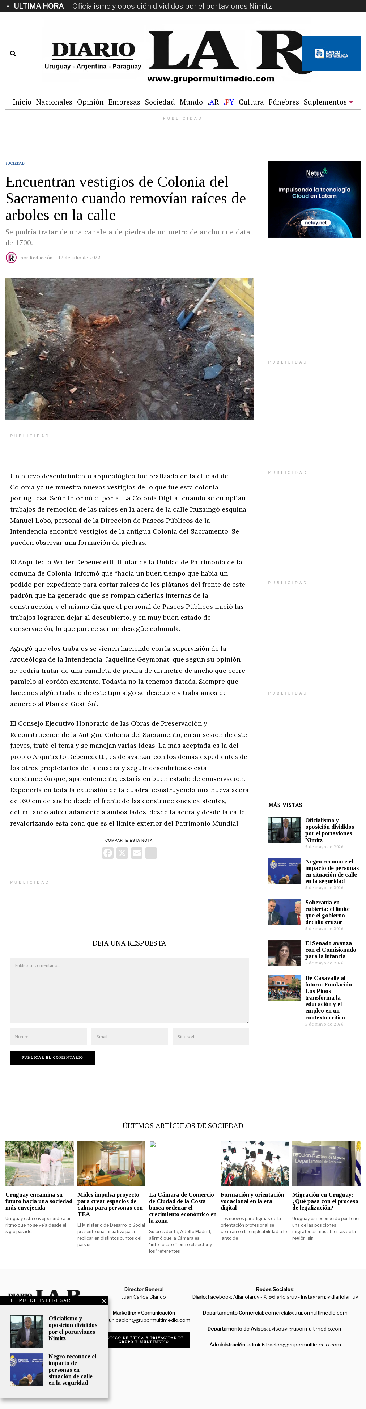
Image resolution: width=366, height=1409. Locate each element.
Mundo (191, 102)
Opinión (90, 102)
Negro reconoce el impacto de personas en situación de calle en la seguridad (332, 871)
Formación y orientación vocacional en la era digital (252, 1201)
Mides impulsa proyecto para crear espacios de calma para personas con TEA (110, 1204)
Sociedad (160, 102)
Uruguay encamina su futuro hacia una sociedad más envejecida (38, 1201)
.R (213, 102)
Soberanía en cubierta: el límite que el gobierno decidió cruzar (327, 912)
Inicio (22, 102)
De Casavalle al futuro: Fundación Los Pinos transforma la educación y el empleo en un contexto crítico (328, 998)
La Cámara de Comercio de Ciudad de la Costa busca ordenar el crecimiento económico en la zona (183, 1208)
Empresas (124, 102)
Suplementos (325, 102)
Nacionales (54, 102)
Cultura (251, 102)
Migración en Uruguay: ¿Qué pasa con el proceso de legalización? (325, 1201)
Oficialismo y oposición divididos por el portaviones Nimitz (172, 6)
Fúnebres (284, 102)
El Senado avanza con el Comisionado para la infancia (330, 950)
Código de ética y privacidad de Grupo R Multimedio (144, 1340)
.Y (229, 102)
